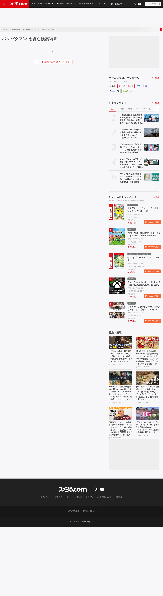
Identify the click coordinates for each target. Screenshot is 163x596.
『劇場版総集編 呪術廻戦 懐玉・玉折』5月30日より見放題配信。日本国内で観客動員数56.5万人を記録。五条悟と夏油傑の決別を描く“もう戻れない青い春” (131, 119)
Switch (47, 4)
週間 (130, 109)
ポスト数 (147, 109)
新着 (33, 4)
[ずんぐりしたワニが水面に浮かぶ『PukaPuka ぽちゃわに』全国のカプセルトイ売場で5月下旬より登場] (151, 177)
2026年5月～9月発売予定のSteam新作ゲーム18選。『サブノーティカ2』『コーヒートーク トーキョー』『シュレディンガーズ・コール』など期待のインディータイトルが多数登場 (120, 396)
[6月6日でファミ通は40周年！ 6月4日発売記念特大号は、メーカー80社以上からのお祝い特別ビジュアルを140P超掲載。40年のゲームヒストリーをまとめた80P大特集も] (147, 342)
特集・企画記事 (116, 4)
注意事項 (89, 503)
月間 (137, 109)
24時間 (121, 109)
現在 (112, 109)
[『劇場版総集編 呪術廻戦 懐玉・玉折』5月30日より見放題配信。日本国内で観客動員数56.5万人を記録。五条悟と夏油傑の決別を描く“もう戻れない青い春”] (151, 118)
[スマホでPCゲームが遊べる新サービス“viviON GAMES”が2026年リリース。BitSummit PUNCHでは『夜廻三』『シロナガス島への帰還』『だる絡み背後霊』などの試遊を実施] (151, 162)
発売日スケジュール (75, 4)
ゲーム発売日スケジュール (124, 77)
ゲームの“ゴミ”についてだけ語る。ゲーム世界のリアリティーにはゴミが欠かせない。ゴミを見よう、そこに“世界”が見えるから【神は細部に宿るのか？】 (147, 396)
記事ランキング (118, 102)
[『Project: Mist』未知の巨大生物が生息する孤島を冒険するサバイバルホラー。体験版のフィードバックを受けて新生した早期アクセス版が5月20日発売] (151, 132)
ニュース (99, 4)
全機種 (112, 86)
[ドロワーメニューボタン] (4, 4)
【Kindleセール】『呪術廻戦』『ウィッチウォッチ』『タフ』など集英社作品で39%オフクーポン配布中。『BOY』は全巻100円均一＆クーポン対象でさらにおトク (131, 148)
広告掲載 (117, 503)
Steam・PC (114, 91)
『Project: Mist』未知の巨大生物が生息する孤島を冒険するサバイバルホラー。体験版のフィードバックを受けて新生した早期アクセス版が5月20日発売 (130, 134)
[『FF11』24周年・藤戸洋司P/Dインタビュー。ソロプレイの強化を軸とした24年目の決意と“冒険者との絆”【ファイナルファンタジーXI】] (120, 342)
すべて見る (155, 78)
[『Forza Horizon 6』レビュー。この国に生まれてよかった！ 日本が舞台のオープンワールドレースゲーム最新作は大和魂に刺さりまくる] (147, 417)
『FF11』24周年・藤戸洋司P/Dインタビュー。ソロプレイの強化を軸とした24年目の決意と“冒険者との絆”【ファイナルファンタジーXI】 (120, 358)
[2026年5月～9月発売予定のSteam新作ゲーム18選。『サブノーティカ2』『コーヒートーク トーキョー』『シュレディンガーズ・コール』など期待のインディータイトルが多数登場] (120, 380)
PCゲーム (61, 4)
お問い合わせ (47, 503)
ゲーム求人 (89, 4)
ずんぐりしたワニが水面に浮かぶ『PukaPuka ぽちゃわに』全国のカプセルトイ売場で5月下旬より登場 (130, 178)
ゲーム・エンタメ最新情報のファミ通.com (16, 29)
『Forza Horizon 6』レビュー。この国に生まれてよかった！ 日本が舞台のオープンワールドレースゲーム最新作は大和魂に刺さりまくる (147, 433)
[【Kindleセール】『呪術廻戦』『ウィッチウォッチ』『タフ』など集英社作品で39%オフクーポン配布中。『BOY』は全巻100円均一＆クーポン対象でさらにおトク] (151, 147)
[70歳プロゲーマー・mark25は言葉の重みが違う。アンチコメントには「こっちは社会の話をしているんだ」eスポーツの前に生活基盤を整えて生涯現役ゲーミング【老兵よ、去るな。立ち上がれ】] (120, 417)
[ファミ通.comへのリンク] (18, 3)
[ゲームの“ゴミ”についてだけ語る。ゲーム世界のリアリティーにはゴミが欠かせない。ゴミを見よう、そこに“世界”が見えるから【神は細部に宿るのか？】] (147, 380)
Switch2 (40, 4)
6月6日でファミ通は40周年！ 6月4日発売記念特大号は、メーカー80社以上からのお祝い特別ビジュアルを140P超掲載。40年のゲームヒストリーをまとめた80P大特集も (147, 358)
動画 (106, 4)
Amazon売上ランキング (123, 197)
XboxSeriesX (128, 91)
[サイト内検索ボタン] (153, 4)
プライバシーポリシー (64, 503)
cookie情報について (103, 503)
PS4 (145, 86)
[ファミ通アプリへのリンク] (73, 517)
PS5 (54, 4)
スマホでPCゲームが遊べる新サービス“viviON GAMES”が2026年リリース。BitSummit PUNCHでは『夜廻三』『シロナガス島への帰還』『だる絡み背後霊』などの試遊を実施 (131, 163)
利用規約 (79, 503)
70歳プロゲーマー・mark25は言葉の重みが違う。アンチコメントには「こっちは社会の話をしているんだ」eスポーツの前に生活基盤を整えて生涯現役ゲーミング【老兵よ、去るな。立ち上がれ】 (120, 433)
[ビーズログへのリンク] (90, 517)
